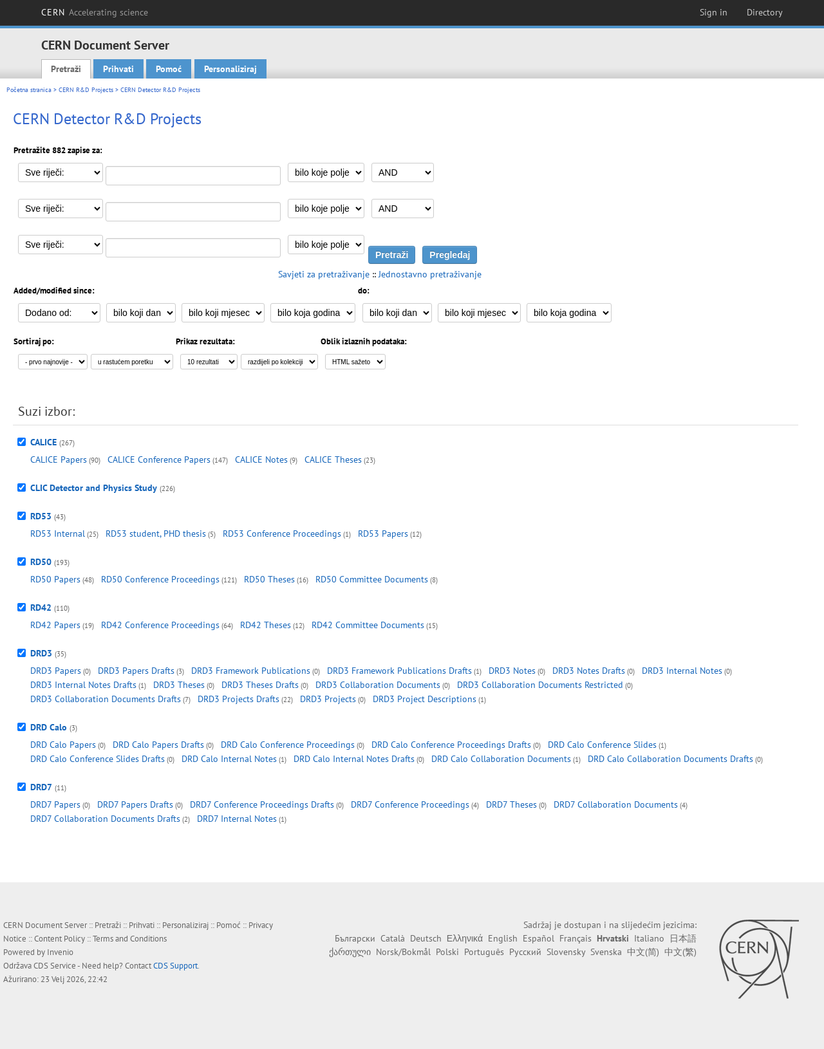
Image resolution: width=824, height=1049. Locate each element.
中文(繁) (680, 952)
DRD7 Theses (511, 804)
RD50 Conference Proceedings (160, 579)
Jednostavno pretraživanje (430, 274)
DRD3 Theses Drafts (260, 685)
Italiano (649, 938)
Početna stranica (29, 90)
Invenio (60, 952)
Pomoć (169, 69)
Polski (447, 952)
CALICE (43, 442)
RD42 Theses (265, 625)
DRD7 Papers (55, 804)
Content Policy (59, 938)
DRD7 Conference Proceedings (410, 804)
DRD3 (41, 653)
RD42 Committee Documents (368, 625)
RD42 (41, 607)
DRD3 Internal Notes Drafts (83, 685)
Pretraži (66, 69)
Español (538, 938)
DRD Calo (48, 727)
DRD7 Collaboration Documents (616, 804)
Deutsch (426, 938)
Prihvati (118, 69)
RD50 (41, 562)
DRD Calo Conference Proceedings (288, 744)
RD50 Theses (269, 579)
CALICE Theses (333, 459)
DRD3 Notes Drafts (588, 670)
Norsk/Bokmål (403, 952)
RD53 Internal (57, 533)
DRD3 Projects (328, 699)
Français (575, 938)
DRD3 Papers (55, 670)
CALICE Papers (58, 459)
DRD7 (41, 787)
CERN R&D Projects (86, 90)
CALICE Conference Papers (159, 459)
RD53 (41, 516)
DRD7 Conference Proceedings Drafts (262, 804)
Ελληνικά (465, 938)
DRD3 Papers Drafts (136, 670)
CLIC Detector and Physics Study (93, 488)
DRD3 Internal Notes (682, 670)
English (503, 938)
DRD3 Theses (179, 685)
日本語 (683, 938)
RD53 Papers (383, 533)
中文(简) (643, 952)
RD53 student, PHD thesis (156, 533)
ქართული (350, 952)
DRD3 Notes (512, 670)
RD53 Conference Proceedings (282, 533)
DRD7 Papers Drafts (135, 804)
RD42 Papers (55, 625)
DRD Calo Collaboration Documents (501, 759)
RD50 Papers (55, 579)
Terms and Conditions (130, 938)
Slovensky (566, 952)
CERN (94, 12)
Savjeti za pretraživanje (324, 274)
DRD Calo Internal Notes (229, 759)
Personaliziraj (230, 69)
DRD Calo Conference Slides (602, 744)
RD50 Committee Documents (371, 579)
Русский (525, 952)
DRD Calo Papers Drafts (158, 744)
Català (392, 938)
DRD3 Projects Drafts (238, 699)
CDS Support (175, 965)
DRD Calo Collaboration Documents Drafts (670, 759)
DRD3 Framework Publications (250, 670)
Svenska (606, 952)
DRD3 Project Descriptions (424, 699)
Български (355, 938)
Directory (765, 12)
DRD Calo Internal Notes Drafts (354, 759)
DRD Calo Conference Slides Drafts (97, 759)
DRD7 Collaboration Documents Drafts (105, 818)
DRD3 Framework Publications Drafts (399, 670)
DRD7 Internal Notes (237, 818)
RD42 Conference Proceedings (160, 625)
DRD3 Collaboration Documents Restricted (540, 685)
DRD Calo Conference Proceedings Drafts (451, 744)
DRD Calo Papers (63, 744)
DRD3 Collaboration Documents (377, 685)
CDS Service (54, 965)
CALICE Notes (261, 459)
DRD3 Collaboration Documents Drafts (105, 699)
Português (484, 952)
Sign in (713, 12)
